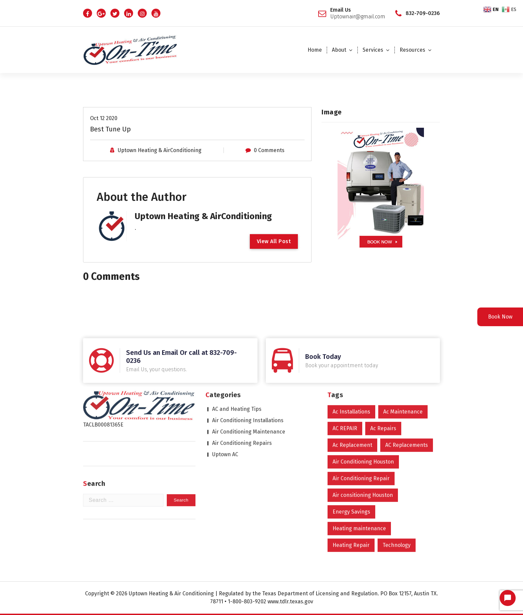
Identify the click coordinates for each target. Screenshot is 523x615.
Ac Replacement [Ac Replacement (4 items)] (352, 375)
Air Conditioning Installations (248, 350)
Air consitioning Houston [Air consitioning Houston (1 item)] (363, 425)
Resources (412, 50)
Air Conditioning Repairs (242, 373)
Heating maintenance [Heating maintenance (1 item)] (359, 458)
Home (315, 50)
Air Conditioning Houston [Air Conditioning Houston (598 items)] (363, 392)
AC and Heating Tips (237, 339)
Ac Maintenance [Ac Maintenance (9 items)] (403, 342)
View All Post (274, 241)
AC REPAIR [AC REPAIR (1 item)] (345, 358)
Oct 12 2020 (103, 117)
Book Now (500, 317)
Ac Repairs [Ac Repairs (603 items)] (383, 358)
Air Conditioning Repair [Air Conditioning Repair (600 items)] (361, 408)
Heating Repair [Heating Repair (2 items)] (351, 475)
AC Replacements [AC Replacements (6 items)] (406, 375)
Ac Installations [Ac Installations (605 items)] (351, 342)
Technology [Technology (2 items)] (397, 475)
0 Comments (269, 149)
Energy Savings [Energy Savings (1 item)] (351, 442)
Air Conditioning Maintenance (248, 362)
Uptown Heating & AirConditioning (159, 149)
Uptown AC (225, 384)
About (339, 50)
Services (373, 50)
